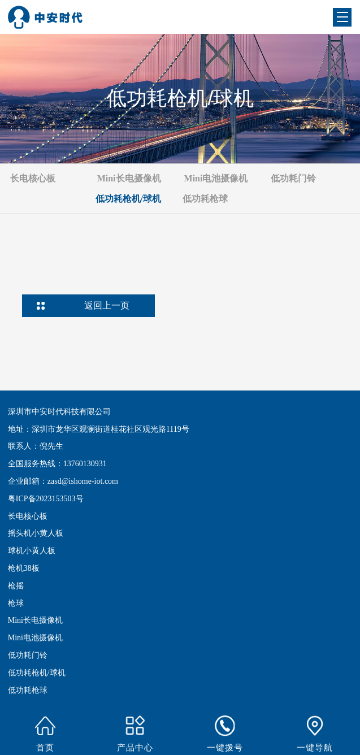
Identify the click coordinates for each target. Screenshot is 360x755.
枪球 (16, 603)
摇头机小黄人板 (35, 533)
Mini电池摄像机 (35, 637)
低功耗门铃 (27, 655)
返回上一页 (106, 305)
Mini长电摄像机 (35, 620)
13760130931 (85, 463)
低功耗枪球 (27, 690)
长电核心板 (27, 516)
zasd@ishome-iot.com (82, 481)
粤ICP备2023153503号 (46, 498)
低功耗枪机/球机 (37, 673)
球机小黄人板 (31, 550)
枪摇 (16, 586)
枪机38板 (24, 568)
